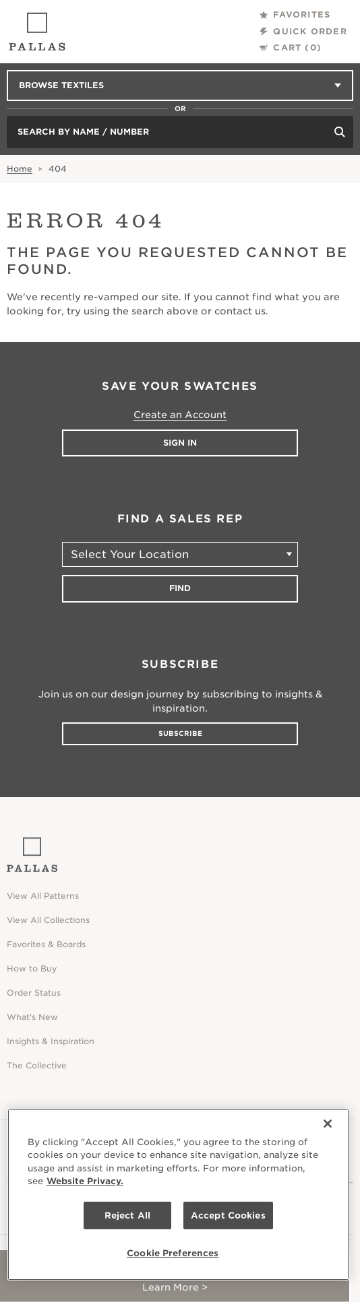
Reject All (127, 1215)
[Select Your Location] (180, 554)
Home (19, 169)
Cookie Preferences (172, 1253)
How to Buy (32, 968)
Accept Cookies (228, 1215)
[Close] (327, 1123)
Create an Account (180, 414)
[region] (178, 1194)
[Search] (339, 132)
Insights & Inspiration (50, 1041)
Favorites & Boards (46, 944)
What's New (32, 1017)
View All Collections (48, 920)
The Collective (37, 1065)
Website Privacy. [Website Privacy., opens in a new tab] (85, 1181)
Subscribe (180, 733)
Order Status (34, 993)
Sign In (180, 443)
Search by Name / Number (83, 132)
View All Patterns (43, 896)
